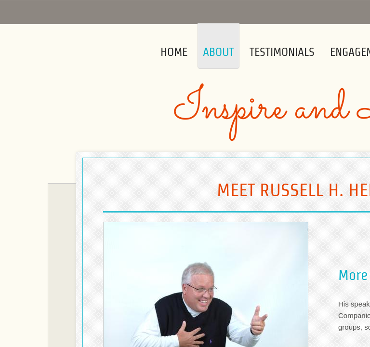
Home (173, 51)
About (218, 51)
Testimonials (282, 51)
